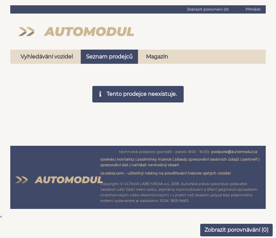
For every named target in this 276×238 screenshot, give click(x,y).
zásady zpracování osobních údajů (206, 159)
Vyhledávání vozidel (47, 57)
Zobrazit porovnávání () (236, 230)
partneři (249, 159)
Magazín (157, 57)
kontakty (125, 159)
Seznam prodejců (109, 57)
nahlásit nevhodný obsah (155, 165)
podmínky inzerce (154, 159)
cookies (107, 159)
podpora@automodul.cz (234, 151)
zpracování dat (114, 165)
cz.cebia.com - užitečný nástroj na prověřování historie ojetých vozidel (165, 173)
